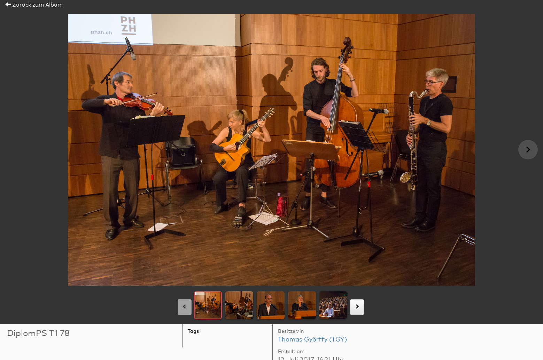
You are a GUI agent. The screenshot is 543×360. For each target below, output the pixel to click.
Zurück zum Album (34, 5)
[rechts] (357, 307)
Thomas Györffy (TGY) (312, 340)
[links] (185, 307)
